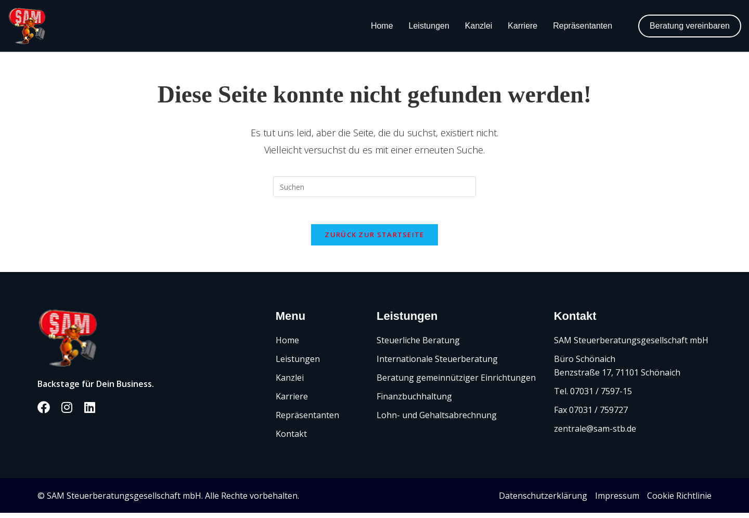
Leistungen (429, 25)
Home (382, 25)
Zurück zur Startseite (374, 239)
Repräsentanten (582, 25)
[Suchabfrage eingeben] (374, 186)
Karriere (522, 25)
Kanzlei (478, 25)
